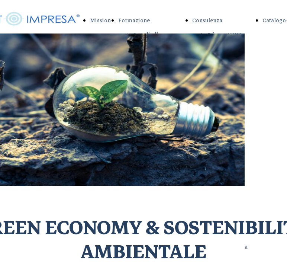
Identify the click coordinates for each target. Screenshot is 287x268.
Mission (100, 20)
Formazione (134, 20)
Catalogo (274, 20)
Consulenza (207, 20)
